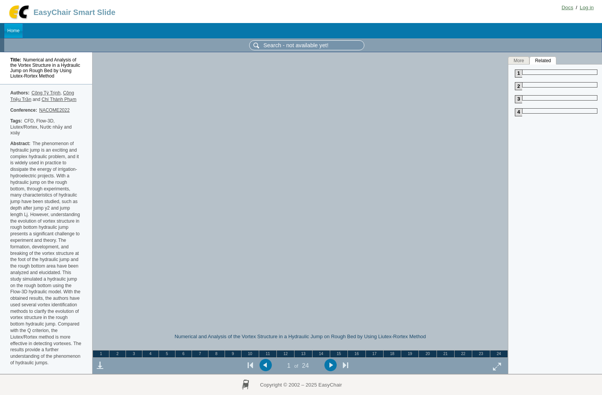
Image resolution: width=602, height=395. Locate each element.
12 (285, 354)
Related (543, 60)
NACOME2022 (54, 110)
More (519, 60)
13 (303, 354)
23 (481, 354)
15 (339, 354)
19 (410, 354)
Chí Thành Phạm (58, 99)
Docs (567, 7)
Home (13, 30)
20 (427, 354)
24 (499, 354)
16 (356, 354)
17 (374, 354)
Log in (587, 7)
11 (268, 354)
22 (463, 354)
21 (445, 354)
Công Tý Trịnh (45, 93)
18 (392, 354)
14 (321, 354)
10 (250, 354)
